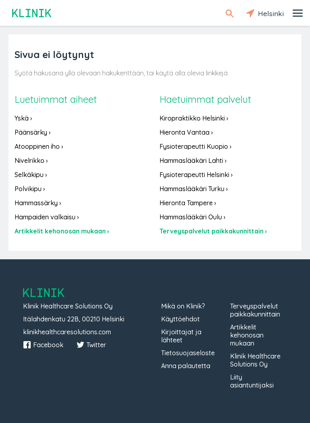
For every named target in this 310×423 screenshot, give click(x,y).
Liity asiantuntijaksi (252, 381)
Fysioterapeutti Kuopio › (195, 146)
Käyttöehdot (180, 319)
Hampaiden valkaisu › (47, 217)
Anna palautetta (185, 366)
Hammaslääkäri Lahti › (192, 160)
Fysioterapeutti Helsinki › (195, 175)
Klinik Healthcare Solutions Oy (255, 360)
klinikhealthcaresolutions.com (67, 332)
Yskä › (23, 118)
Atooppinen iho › (39, 146)
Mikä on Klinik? (183, 306)
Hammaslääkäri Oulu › (192, 217)
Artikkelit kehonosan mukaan (247, 335)
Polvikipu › (30, 189)
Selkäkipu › (31, 175)
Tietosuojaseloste (188, 353)
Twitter (91, 345)
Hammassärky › (38, 203)
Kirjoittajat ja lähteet (181, 336)
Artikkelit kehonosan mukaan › (62, 231)
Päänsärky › (32, 132)
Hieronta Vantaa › (186, 132)
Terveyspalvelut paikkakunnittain (255, 310)
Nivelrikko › (31, 160)
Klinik (32, 13)
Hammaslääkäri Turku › (193, 189)
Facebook (43, 345)
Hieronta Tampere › (187, 203)
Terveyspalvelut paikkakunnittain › (213, 231)
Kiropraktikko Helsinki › (193, 118)
